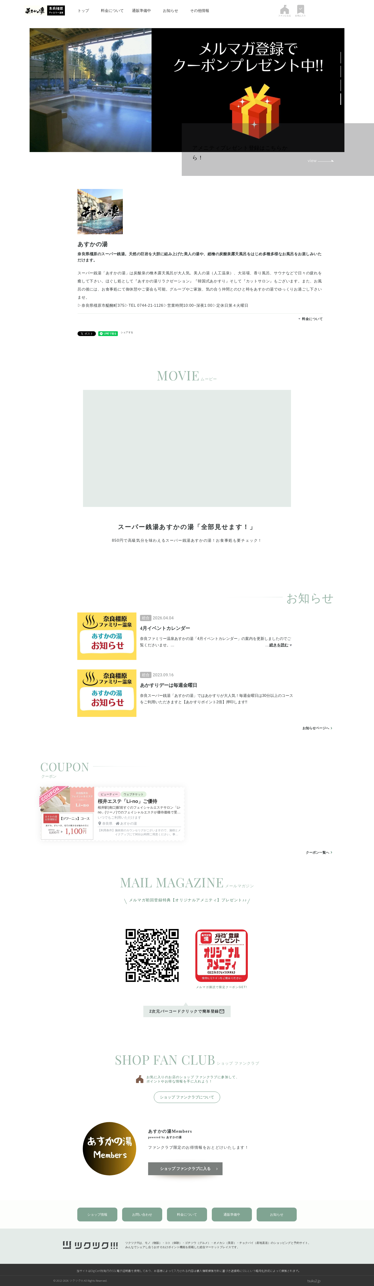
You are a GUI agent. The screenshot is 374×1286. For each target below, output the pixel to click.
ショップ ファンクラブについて (187, 1097)
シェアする (127, 332)
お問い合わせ (142, 1214)
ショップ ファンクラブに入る (185, 1169)
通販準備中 (141, 10)
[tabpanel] (187, 474)
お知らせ (170, 10)
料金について (112, 10)
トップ (83, 10)
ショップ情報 (97, 1214)
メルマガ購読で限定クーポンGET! (221, 987)
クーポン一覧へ (317, 852)
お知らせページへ (315, 728)
